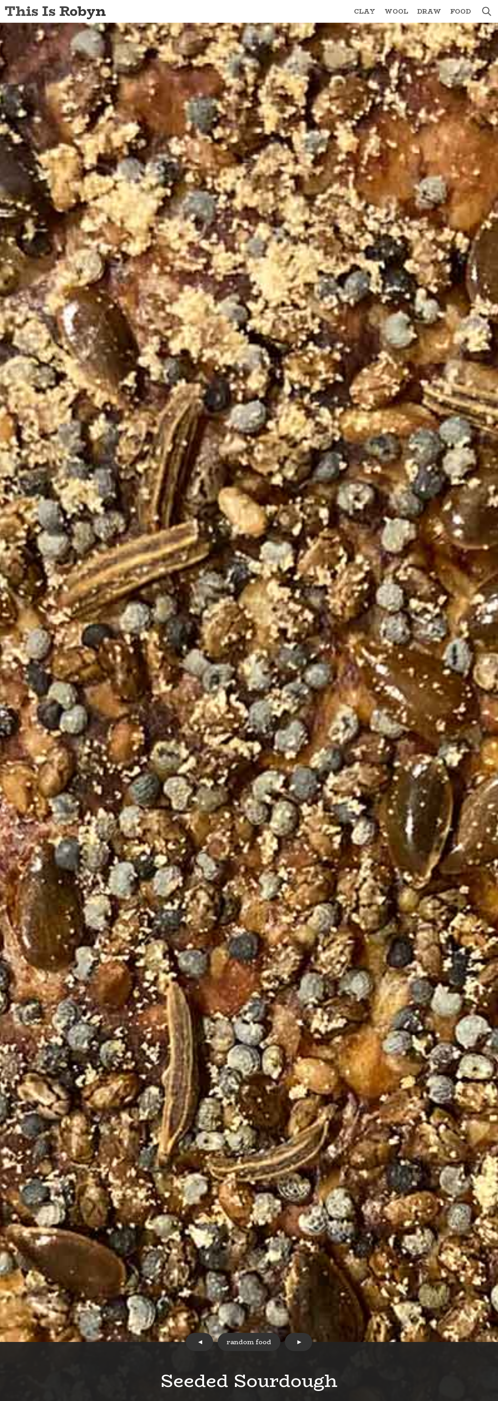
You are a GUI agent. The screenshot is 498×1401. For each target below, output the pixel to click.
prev (199, 1342)
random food (249, 1342)
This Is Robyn (55, 11)
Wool (396, 11)
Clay (364, 11)
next (298, 1342)
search (486, 11)
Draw (429, 11)
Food (460, 11)
